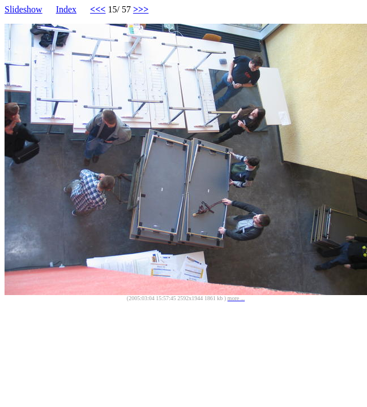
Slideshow (23, 9)
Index (66, 9)
